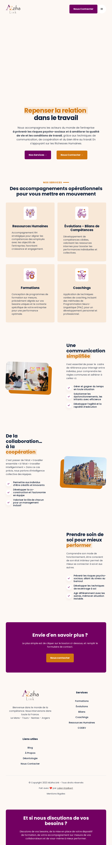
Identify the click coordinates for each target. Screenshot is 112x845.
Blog (30, 747)
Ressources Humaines (82, 722)
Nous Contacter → (72, 155)
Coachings (81, 717)
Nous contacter (60, 658)
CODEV (82, 728)
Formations (82, 701)
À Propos (30, 753)
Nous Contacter (30, 763)
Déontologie (30, 758)
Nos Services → (38, 155)
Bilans (81, 711)
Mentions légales (56, 793)
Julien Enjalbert (65, 788)
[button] (101, 9)
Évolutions (82, 706)
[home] (13, 9)
